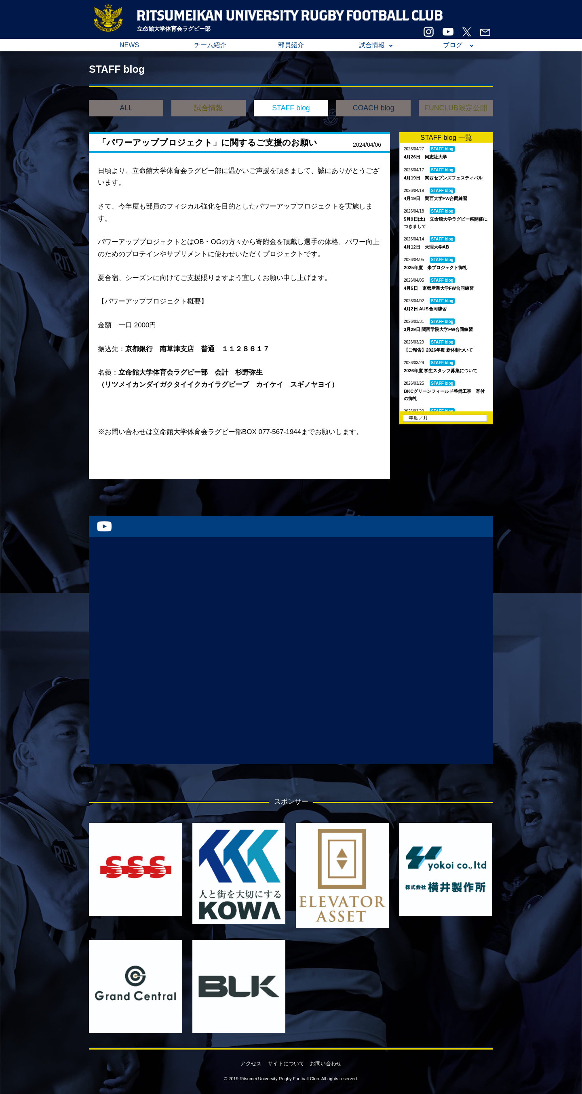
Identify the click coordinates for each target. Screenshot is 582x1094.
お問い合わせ (326, 1063)
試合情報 (372, 45)
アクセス (250, 1063)
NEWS (129, 45)
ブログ (452, 45)
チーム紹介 (210, 45)
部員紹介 (291, 45)
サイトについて (286, 1063)
